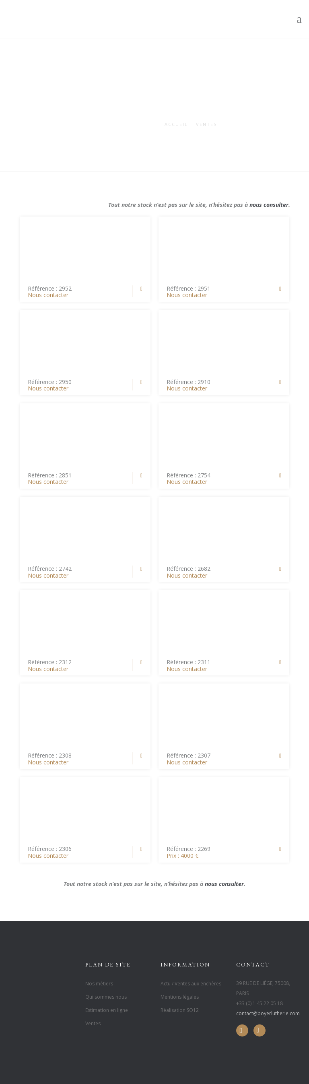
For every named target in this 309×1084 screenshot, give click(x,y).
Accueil (176, 124)
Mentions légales (180, 996)
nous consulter (268, 205)
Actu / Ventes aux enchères (191, 983)
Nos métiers (99, 983)
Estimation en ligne (106, 1010)
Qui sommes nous (106, 996)
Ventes (206, 124)
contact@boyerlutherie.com (268, 1013)
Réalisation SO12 (180, 1010)
